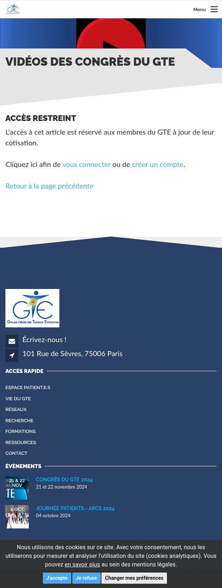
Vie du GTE (18, 398)
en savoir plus (82, 564)
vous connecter (86, 164)
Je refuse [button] (86, 578)
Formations (20, 431)
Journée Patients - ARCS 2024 (75, 508)
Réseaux (16, 409)
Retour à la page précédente (49, 185)
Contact (16, 453)
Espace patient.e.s (27, 387)
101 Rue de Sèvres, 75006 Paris (72, 353)
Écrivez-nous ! (44, 339)
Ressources (20, 442)
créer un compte (158, 164)
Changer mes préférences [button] (134, 578)
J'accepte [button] (57, 578)
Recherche (19, 420)
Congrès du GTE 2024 (64, 479)
